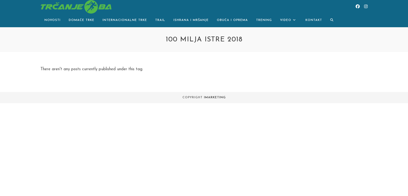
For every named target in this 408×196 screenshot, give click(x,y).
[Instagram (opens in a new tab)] (366, 6)
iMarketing (215, 97)
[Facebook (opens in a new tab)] (357, 6)
